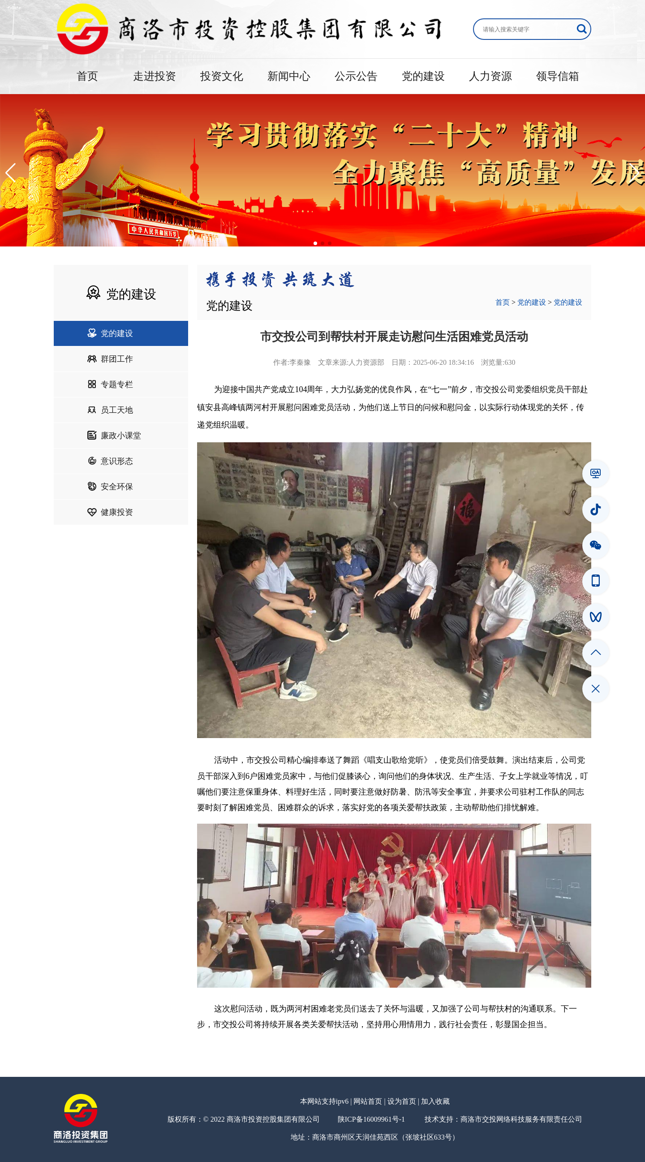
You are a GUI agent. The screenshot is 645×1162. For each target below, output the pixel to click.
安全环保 (110, 486)
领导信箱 (557, 76)
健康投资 (110, 512)
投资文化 (221, 76)
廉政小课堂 (114, 435)
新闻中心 (288, 76)
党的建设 (423, 76)
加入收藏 (435, 1101)
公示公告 (356, 76)
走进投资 (154, 76)
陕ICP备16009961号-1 (371, 1119)
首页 (87, 76)
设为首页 (401, 1101)
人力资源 (490, 76)
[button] (10, 173)
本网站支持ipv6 (324, 1101)
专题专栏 (110, 384)
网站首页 (367, 1101)
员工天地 (110, 410)
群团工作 (110, 358)
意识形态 (110, 461)
